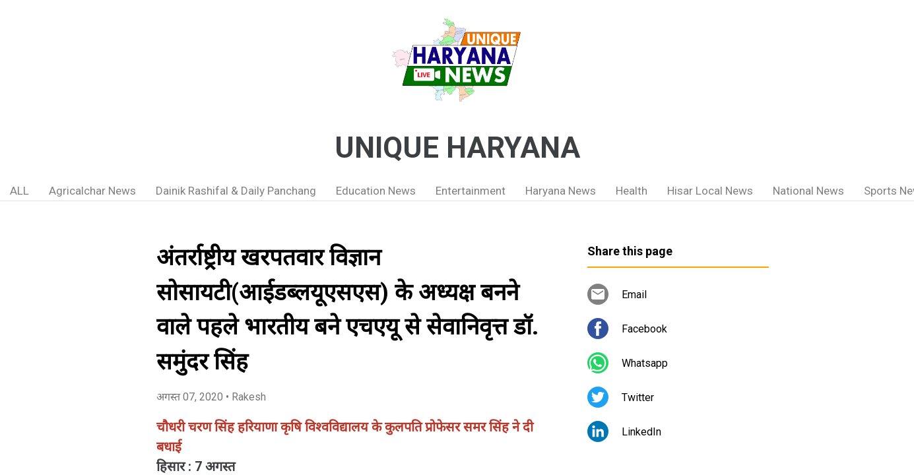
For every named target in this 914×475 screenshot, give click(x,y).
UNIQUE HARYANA (457, 148)
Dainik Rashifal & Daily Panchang (236, 190)
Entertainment (471, 190)
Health (631, 190)
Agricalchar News (92, 190)
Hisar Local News (710, 190)
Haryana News (560, 190)
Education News (376, 190)
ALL (19, 190)
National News (808, 190)
